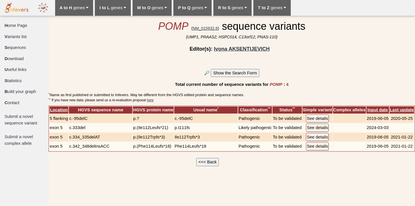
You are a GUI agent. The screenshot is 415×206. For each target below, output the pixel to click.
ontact (12, 102)
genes (74, 7)
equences (15, 47)
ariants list (16, 36)
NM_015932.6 (205, 28)
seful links (16, 69)
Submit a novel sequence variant (21, 119)
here (150, 100)
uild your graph (20, 91)
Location (59, 109)
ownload (14, 58)
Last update (402, 109)
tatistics (13, 80)
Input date (377, 109)
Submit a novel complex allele (19, 140)
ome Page (16, 25)
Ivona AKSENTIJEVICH (242, 49)
